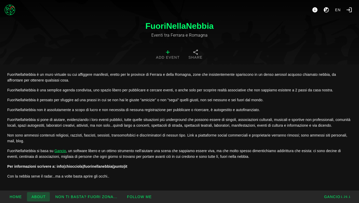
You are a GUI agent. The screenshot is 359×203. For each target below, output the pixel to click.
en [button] (338, 10)
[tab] (168, 55)
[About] (315, 10)
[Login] (349, 10)
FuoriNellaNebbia (179, 26)
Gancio (60, 151)
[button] (86, 196)
